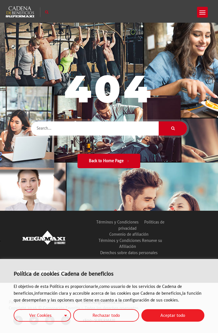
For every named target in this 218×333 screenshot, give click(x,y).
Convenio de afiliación (128, 234)
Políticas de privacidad (141, 225)
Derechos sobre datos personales (129, 252)
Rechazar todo (106, 315)
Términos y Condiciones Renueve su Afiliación (130, 243)
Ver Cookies (40, 315)
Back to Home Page (109, 161)
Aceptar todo (172, 315)
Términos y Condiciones (117, 222)
